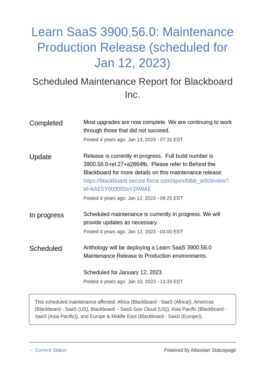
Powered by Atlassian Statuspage (200, 350)
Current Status (47, 350)
